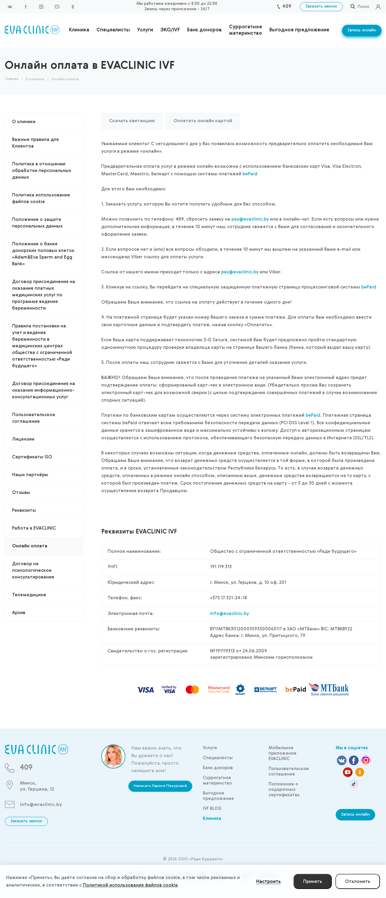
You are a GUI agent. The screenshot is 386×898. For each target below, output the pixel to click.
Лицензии (23, 439)
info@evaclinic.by (229, 613)
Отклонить (357, 881)
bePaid (250, 174)
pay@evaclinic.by (250, 219)
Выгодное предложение (299, 30)
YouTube (57, 6)
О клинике (24, 121)
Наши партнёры (30, 475)
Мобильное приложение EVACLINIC (282, 753)
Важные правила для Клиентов (35, 142)
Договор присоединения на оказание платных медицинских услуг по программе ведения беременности (43, 294)
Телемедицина (29, 595)
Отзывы (21, 492)
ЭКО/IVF (170, 30)
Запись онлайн (361, 30)
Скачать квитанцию (132, 121)
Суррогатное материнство (245, 30)
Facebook (25, 6)
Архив (18, 612)
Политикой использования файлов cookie (130, 885)
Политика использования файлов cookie (41, 198)
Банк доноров (204, 30)
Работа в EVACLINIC (34, 528)
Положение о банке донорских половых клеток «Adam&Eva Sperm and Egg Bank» (43, 254)
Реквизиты (24, 510)
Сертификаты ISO (32, 457)
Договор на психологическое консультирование (33, 570)
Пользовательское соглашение (33, 418)
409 (286, 6)
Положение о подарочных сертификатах (284, 789)
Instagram (41, 6)
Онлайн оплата (29, 546)
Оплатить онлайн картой (203, 121)
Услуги (145, 30)
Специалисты (113, 30)
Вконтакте (10, 6)
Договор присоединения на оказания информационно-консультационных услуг (43, 390)
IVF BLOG (212, 809)
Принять (312, 881)
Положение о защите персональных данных (37, 222)
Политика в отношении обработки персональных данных (41, 171)
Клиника (79, 30)
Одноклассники (72, 6)
